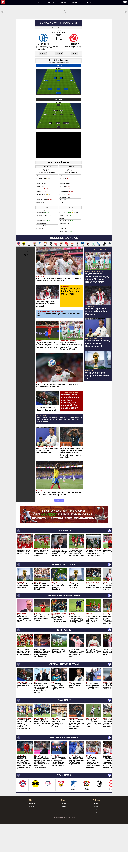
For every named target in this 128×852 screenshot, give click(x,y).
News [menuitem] (40, 2)
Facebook (96, 834)
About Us (32, 831)
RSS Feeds (96, 837)
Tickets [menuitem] (87, 2)
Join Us (31, 837)
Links (96, 840)
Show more (59, 528)
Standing (59, 81)
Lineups (43, 81)
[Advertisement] (64, 32)
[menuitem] (18, 2)
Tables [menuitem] (64, 2)
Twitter (96, 831)
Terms (64, 831)
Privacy (64, 834)
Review (74, 81)
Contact (31, 834)
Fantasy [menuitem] (75, 2)
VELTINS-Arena (58, 58)
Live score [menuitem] (52, 2)
